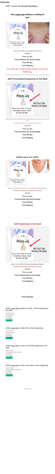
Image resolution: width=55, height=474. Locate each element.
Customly (4, 2)
